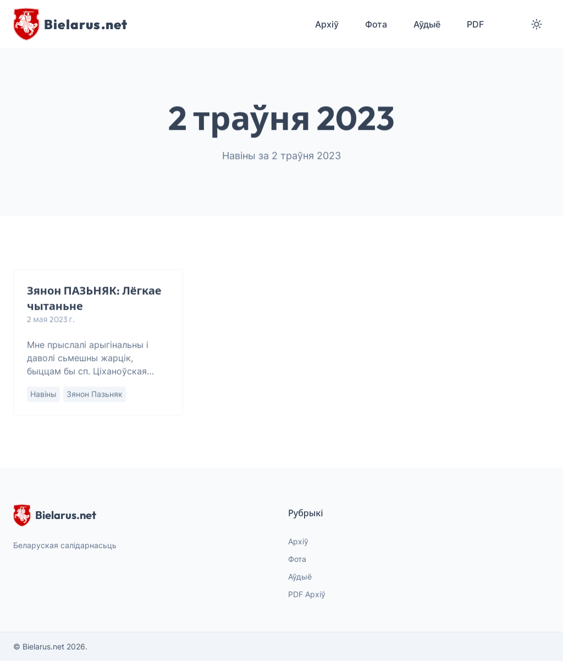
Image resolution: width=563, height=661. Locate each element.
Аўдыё (300, 576)
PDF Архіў (306, 594)
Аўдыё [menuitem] (426, 24)
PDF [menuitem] (475, 24)
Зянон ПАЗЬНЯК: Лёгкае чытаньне (94, 298)
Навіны (43, 394)
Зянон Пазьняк (95, 394)
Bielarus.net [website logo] (54, 515)
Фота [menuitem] (376, 24)
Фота (297, 559)
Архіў (298, 541)
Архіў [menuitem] (327, 24)
